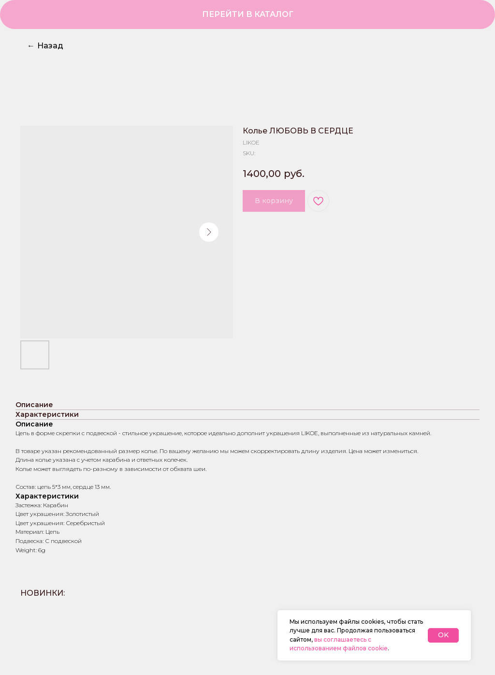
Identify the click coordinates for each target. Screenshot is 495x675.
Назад (45, 45)
